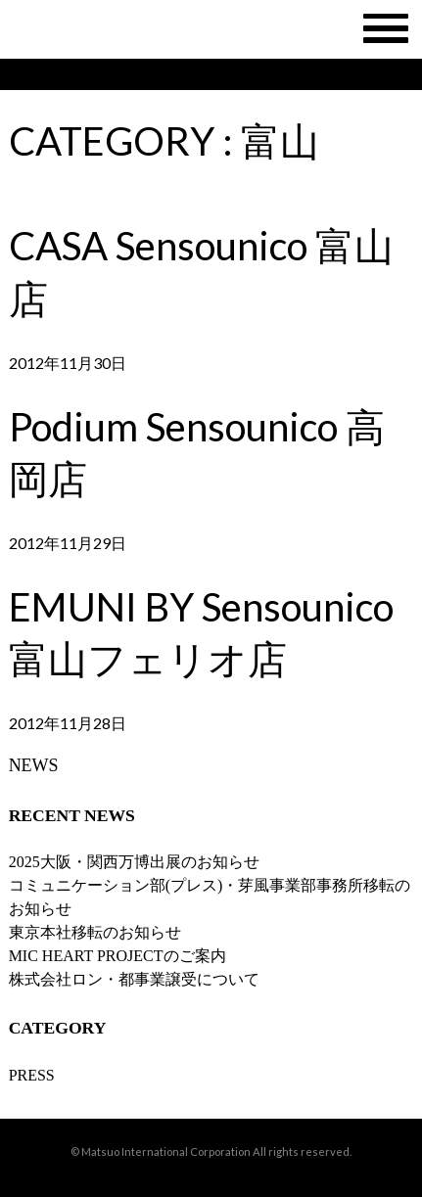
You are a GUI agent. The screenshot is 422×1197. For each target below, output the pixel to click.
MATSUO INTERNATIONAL (211, 29)
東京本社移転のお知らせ (95, 932)
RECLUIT (353, 74)
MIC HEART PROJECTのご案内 (117, 955)
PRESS (32, 1075)
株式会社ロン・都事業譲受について (134, 979)
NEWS (45, 74)
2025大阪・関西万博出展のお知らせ (134, 861)
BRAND (144, 74)
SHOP (241, 74)
